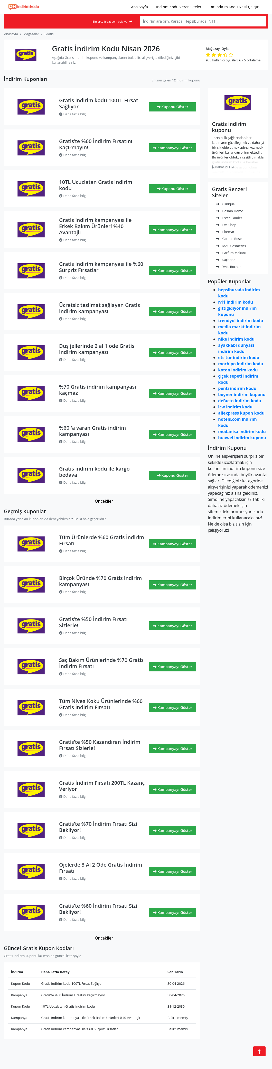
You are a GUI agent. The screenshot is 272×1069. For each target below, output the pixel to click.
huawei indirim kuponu (242, 437)
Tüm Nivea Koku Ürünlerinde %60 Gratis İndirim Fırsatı (101, 704)
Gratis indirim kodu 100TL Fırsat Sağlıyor (98, 103)
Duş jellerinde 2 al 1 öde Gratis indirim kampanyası (96, 348)
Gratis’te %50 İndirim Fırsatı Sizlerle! (93, 622)
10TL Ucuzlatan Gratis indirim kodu (95, 185)
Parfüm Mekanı (231, 252)
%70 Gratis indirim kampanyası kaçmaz (97, 389)
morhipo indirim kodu (240, 364)
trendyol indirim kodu (240, 320)
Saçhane (225, 259)
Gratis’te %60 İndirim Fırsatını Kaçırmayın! (95, 144)
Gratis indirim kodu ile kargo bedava (94, 471)
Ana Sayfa (139, 6)
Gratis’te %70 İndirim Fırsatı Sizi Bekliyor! (98, 826)
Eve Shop (226, 224)
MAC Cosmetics (231, 245)
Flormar (225, 231)
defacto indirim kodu (239, 401)
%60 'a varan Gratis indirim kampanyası (92, 430)
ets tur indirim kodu (238, 357)
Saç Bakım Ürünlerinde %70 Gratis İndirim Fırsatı (101, 663)
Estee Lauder (229, 217)
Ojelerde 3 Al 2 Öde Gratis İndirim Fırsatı (100, 867)
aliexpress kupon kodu (241, 413)
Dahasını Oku (223, 167)
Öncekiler (104, 501)
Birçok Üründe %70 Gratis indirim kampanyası (100, 581)
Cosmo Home (229, 211)
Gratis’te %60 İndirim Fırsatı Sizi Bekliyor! (98, 908)
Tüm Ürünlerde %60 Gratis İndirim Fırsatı (101, 540)
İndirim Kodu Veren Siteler (178, 6)
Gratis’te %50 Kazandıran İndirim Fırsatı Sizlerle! (99, 745)
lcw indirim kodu (235, 407)
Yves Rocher (228, 266)
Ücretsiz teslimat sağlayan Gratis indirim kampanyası (99, 308)
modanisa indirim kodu (242, 431)
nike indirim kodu (236, 339)
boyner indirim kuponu (241, 394)
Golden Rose (229, 238)
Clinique (225, 204)
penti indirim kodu (237, 388)
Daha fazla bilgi (73, 114)
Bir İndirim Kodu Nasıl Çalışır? (235, 6)
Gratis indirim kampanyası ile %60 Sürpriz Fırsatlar (101, 267)
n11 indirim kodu (235, 302)
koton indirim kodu (238, 370)
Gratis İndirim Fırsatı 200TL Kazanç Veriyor (102, 785)
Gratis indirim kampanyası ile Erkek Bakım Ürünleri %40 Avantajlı (95, 226)
